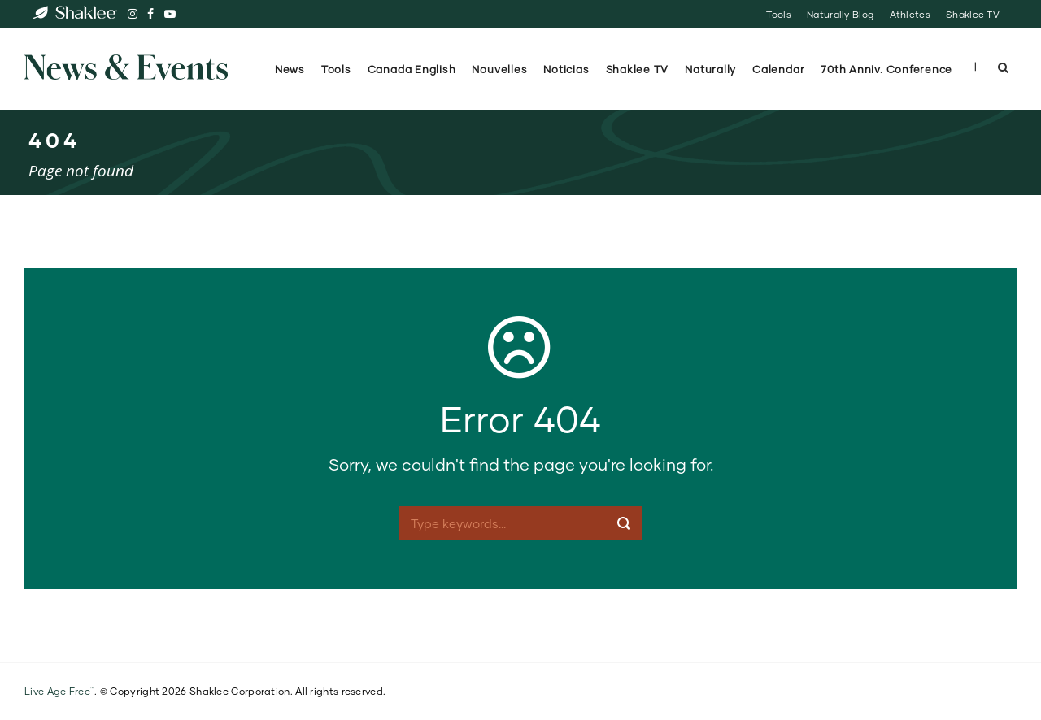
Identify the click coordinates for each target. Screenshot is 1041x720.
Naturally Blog (840, 14)
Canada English (412, 69)
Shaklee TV (973, 14)
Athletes (910, 14)
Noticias (566, 69)
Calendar (778, 69)
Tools (778, 14)
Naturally (710, 69)
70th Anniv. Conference (888, 69)
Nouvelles (499, 69)
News (290, 69)
